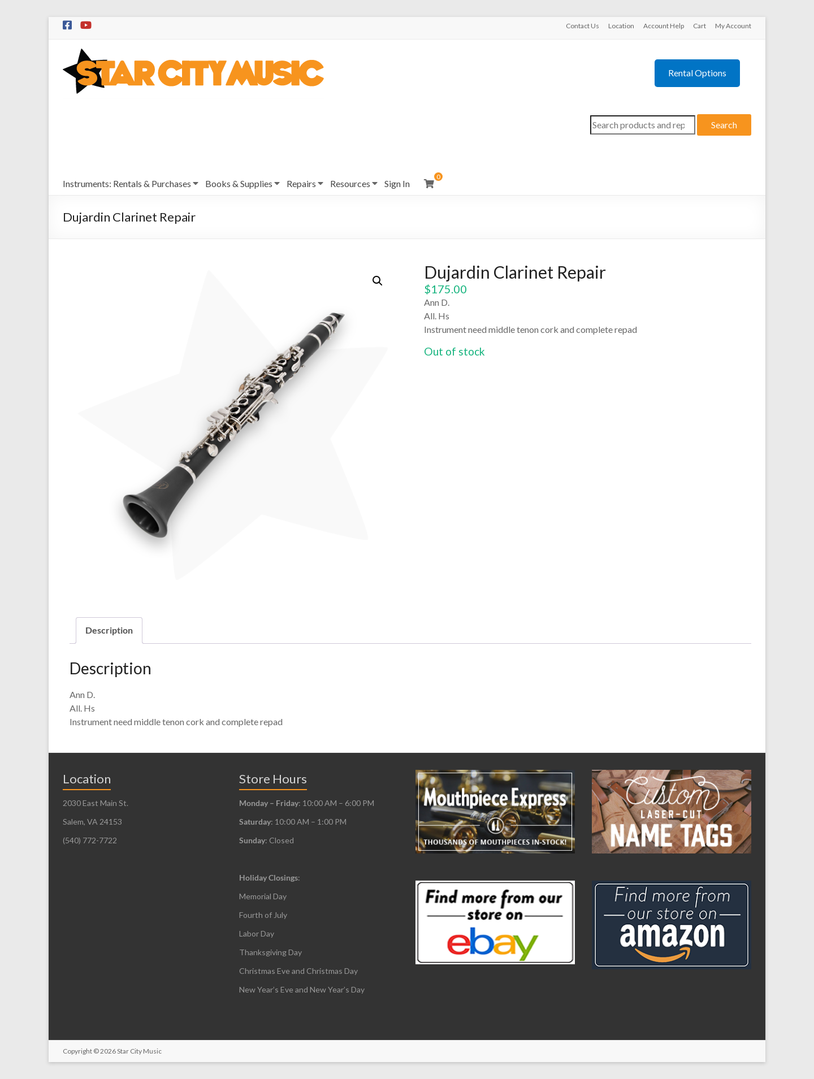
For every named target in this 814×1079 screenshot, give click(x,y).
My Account (733, 25)
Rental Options (697, 72)
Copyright (77, 1051)
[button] (377, 281)
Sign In (397, 183)
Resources (350, 183)
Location (621, 25)
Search (724, 124)
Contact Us (582, 25)
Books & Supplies (238, 183)
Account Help (663, 25)
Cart (699, 25)
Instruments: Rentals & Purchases (127, 183)
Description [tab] (109, 630)
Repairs (301, 183)
